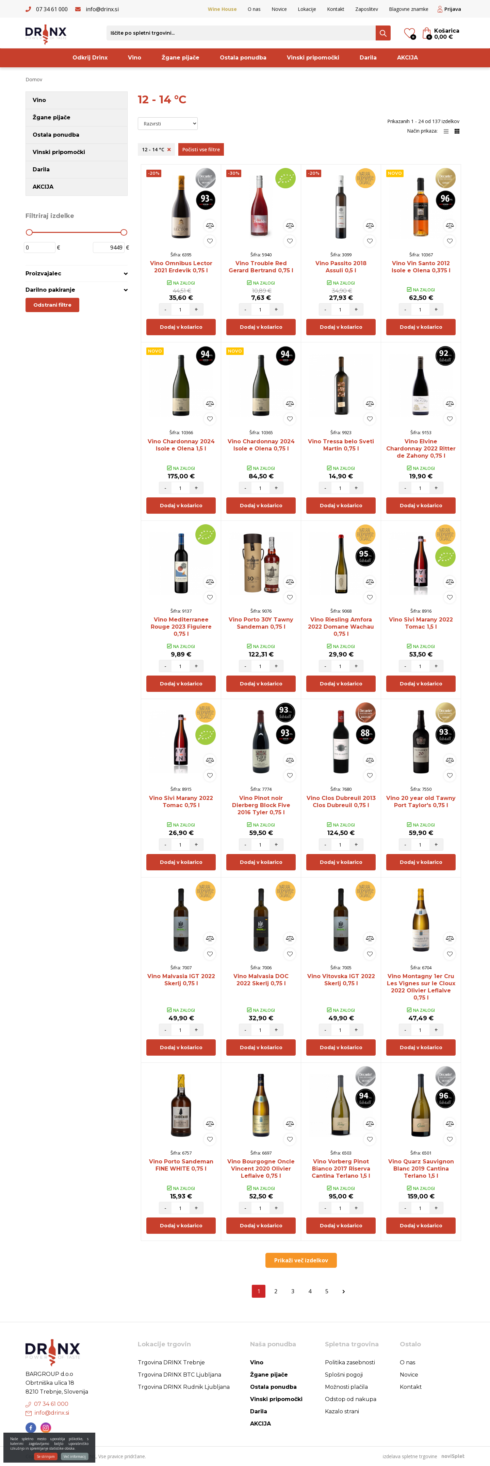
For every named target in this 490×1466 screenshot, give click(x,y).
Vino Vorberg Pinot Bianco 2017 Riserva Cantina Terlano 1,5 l (341, 1168)
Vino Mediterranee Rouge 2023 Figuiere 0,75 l (181, 626)
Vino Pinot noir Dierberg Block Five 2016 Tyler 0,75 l (261, 805)
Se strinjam (46, 1460)
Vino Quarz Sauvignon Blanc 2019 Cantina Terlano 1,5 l (421, 1168)
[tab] (77, 274)
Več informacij (75, 1460)
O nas (254, 9)
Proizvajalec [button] (43, 273)
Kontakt (335, 9)
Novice (279, 9)
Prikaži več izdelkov (301, 1260)
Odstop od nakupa (350, 1399)
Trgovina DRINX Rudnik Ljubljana (184, 1387)
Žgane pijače (180, 57)
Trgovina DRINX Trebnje (171, 1362)
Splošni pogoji (344, 1374)
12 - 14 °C (156, 149)
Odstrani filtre (52, 305)
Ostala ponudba (243, 57)
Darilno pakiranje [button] (50, 290)
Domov (34, 79)
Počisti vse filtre (201, 149)
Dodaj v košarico (181, 327)
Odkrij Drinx (90, 57)
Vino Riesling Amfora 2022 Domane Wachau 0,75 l (341, 626)
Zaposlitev (366, 9)
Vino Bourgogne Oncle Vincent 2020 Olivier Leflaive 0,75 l (261, 1168)
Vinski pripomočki (313, 57)
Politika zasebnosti (350, 1362)
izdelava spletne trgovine (410, 1456)
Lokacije (307, 9)
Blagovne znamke (408, 9)
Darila (368, 57)
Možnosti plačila (346, 1387)
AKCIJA (407, 57)
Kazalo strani (342, 1411)
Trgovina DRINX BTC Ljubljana (179, 1374)
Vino (134, 57)
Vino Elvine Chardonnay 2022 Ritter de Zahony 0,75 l (421, 448)
